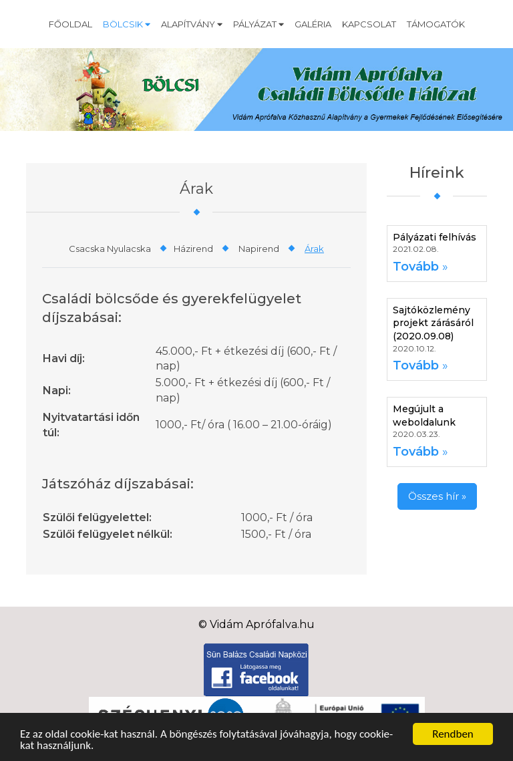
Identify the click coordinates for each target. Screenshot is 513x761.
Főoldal (70, 24)
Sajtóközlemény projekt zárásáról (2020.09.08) (433, 323)
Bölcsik (126, 24)
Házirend (193, 248)
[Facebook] (256, 669)
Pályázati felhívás (434, 237)
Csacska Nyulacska (110, 248)
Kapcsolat (369, 24)
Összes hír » (437, 496)
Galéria (313, 24)
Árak (314, 248)
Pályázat (258, 24)
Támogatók (436, 24)
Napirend (258, 248)
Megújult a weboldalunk (424, 415)
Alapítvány (191, 24)
